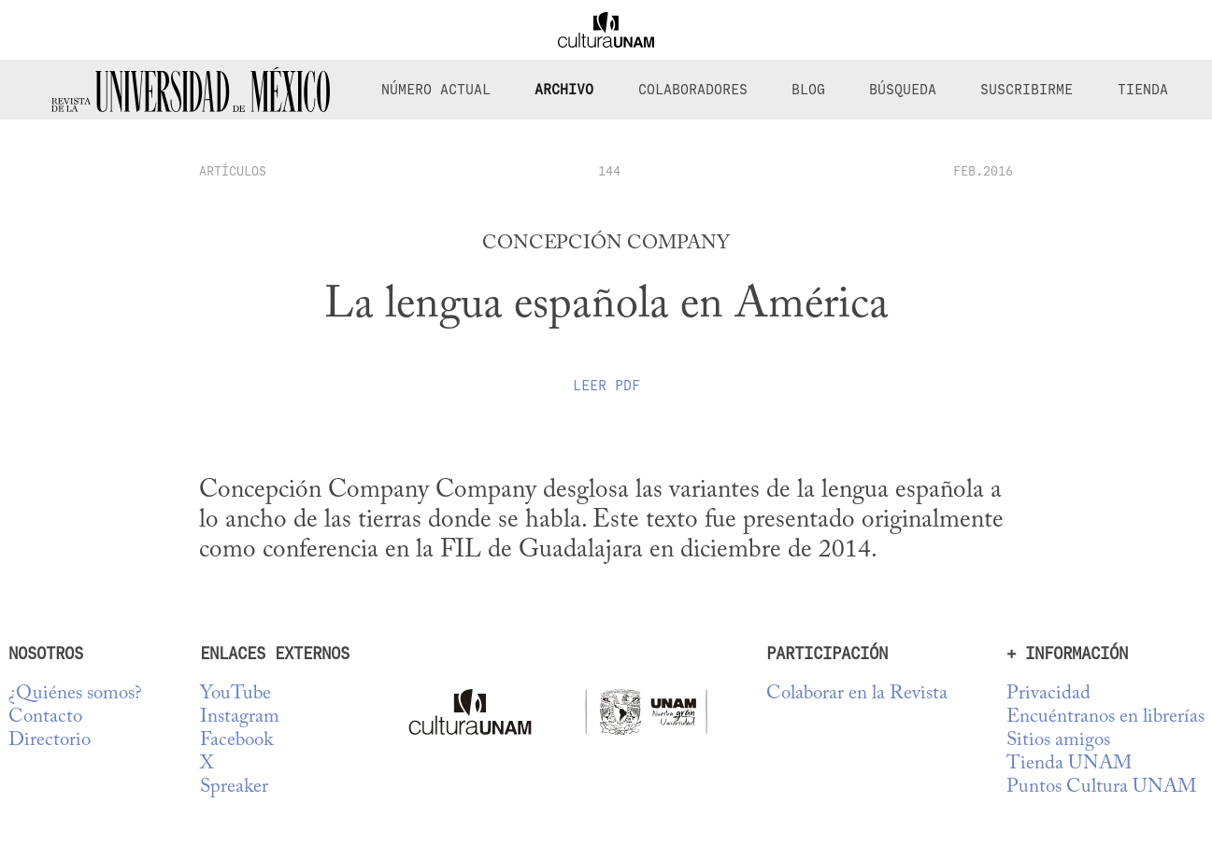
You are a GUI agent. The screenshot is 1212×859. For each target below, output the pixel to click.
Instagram (239, 717)
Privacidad (1048, 694)
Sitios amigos (1058, 741)
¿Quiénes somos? (75, 694)
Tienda (1143, 89)
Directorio (49, 741)
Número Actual (436, 89)
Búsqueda (902, 89)
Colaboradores (693, 89)
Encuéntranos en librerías (1105, 717)
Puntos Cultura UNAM (1101, 787)
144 (609, 170)
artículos (232, 170)
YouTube (235, 694)
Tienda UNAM (1069, 764)
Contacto (45, 717)
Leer (606, 385)
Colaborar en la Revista (857, 694)
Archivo (564, 89)
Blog (808, 89)
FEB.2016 (983, 170)
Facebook (236, 741)
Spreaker (234, 787)
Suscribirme (1026, 89)
